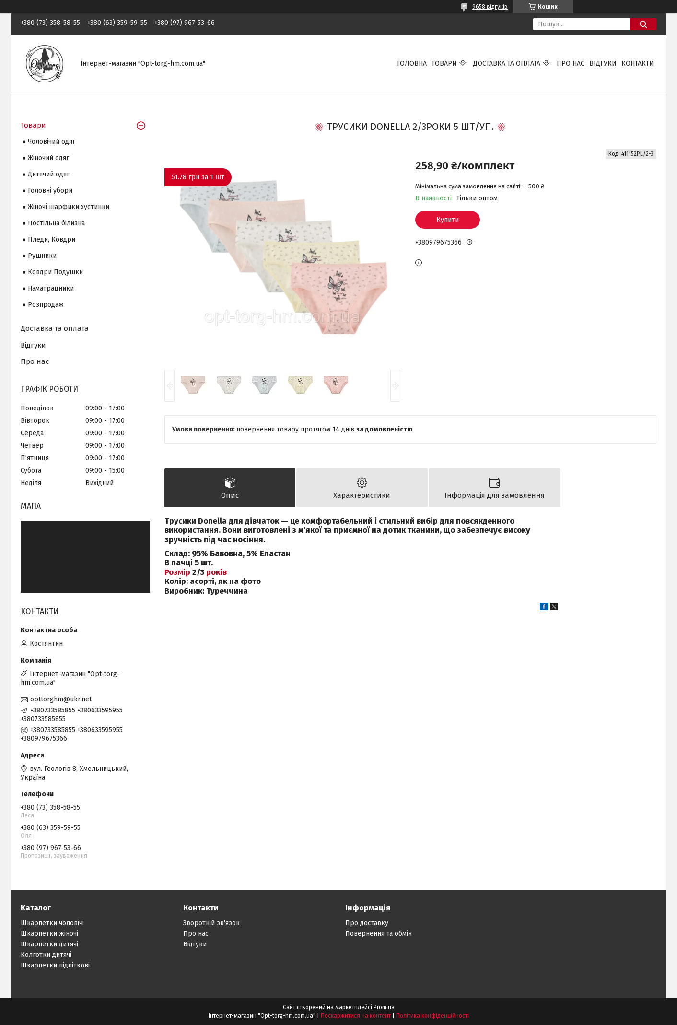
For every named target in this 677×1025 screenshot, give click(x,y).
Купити (447, 220)
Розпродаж (46, 305)
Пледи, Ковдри (51, 239)
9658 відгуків (490, 6)
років (216, 572)
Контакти (637, 63)
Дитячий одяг (49, 174)
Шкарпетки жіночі (49, 934)
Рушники (42, 256)
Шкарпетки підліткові (55, 965)
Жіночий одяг (48, 158)
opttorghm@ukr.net (61, 699)
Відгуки (603, 63)
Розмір (177, 572)
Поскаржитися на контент (356, 1016)
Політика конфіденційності (432, 1016)
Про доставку (366, 923)
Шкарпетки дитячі (49, 944)
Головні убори (50, 190)
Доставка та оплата (506, 63)
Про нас (570, 63)
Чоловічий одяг (51, 142)
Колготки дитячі (46, 955)
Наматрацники (51, 288)
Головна (412, 63)
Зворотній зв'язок (211, 923)
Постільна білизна (56, 223)
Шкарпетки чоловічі (52, 923)
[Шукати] (643, 24)
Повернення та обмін (378, 934)
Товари (444, 63)
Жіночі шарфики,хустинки (68, 207)
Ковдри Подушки (55, 272)
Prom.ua (384, 1007)
